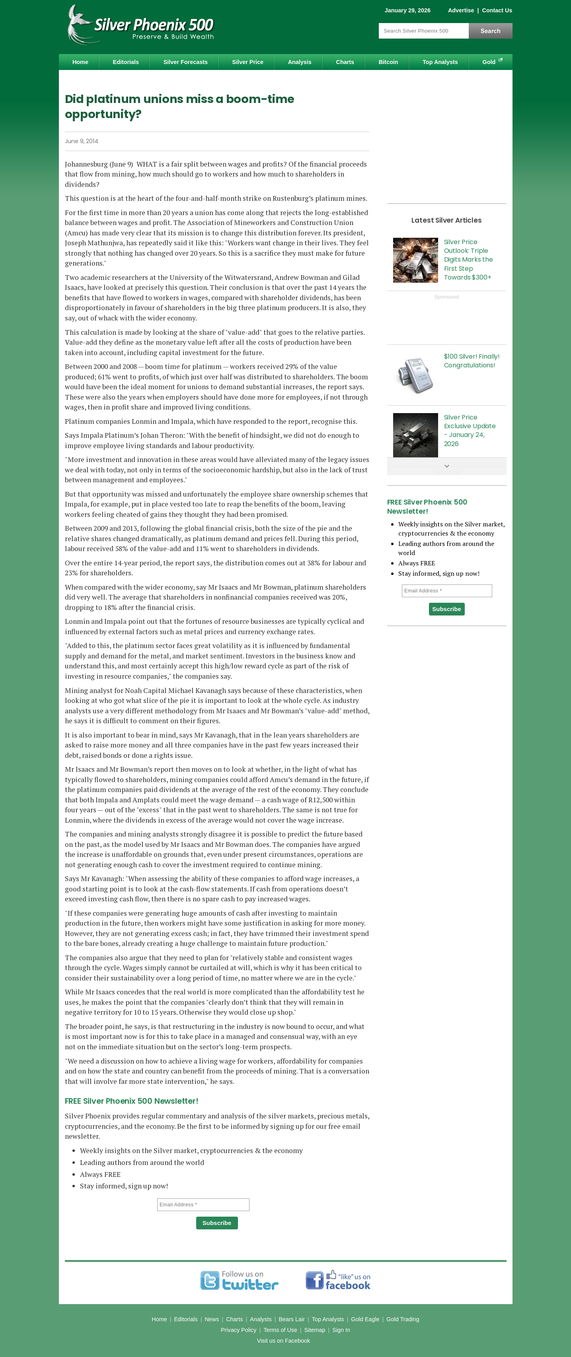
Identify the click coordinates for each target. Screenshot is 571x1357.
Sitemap (314, 1330)
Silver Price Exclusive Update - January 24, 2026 (470, 430)
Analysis (300, 62)
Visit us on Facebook (283, 1341)
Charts (345, 62)
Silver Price (247, 62)
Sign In (341, 1330)
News (212, 1319)
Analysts (260, 1319)
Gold (489, 62)
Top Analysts (440, 62)
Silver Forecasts (186, 62)
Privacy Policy (239, 1330)
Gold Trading (402, 1319)
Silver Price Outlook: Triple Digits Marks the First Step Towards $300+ (468, 259)
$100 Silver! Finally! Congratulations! (472, 361)
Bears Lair (292, 1319)
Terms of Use (280, 1330)
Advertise (461, 10)
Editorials (126, 62)
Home (80, 62)
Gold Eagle (365, 1319)
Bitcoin (388, 62)
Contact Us (497, 10)
